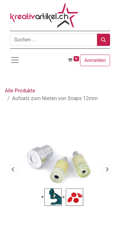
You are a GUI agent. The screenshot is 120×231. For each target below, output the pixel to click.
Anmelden (95, 60)
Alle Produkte (20, 91)
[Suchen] (103, 40)
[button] (13, 169)
